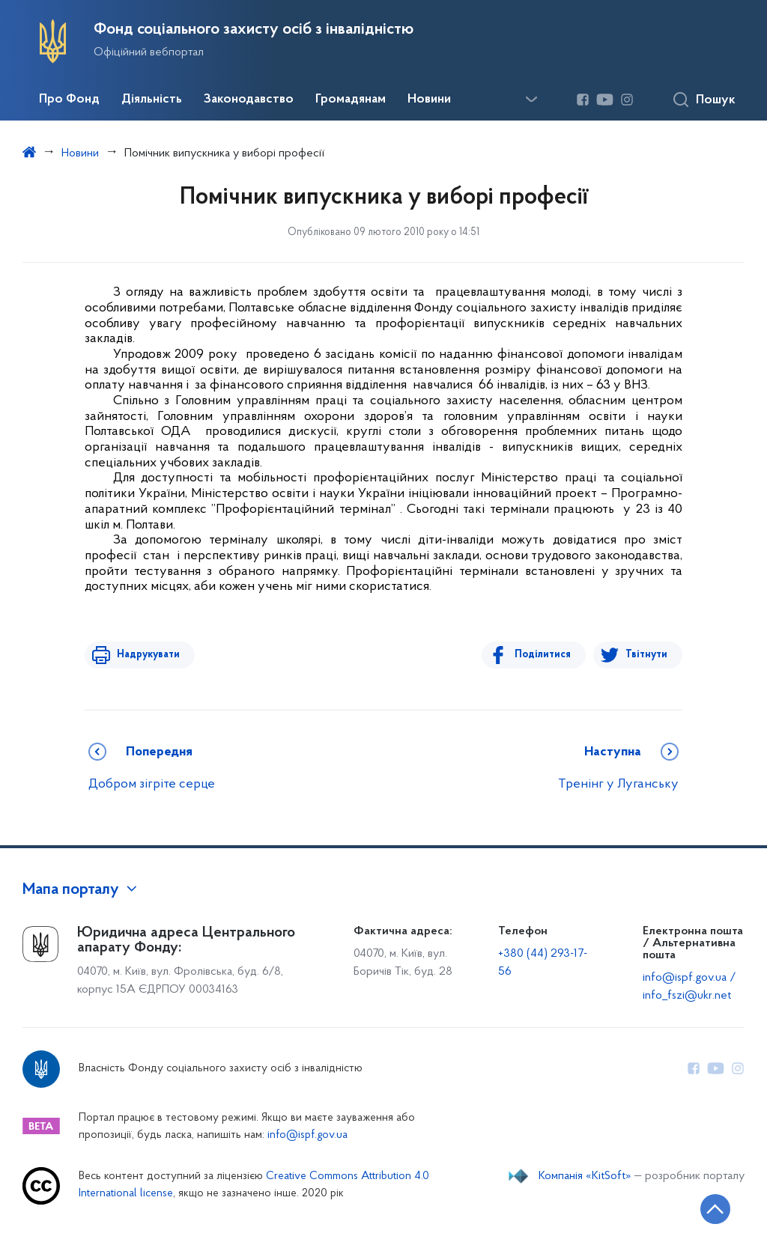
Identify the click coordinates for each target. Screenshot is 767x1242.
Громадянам (350, 99)
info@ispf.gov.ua (307, 1135)
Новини (429, 99)
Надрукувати (146, 654)
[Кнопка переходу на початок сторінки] (711, 1208)
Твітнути (646, 654)
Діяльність (151, 99)
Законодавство (249, 99)
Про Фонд (69, 99)
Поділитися (545, 654)
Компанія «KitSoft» (585, 1176)
